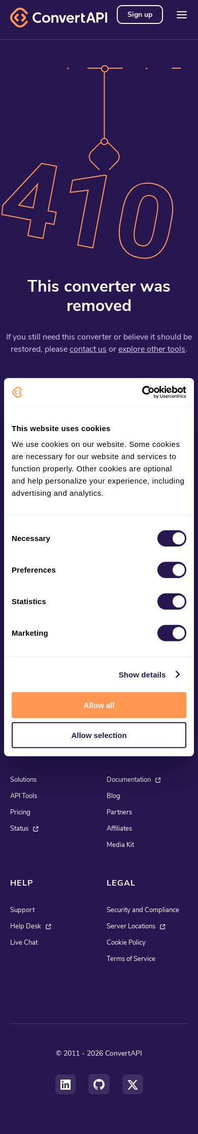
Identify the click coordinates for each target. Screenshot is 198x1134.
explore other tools (151, 349)
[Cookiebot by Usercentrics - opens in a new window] (142, 392)
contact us (88, 349)
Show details (142, 674)
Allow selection (98, 734)
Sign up (139, 14)
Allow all (99, 705)
